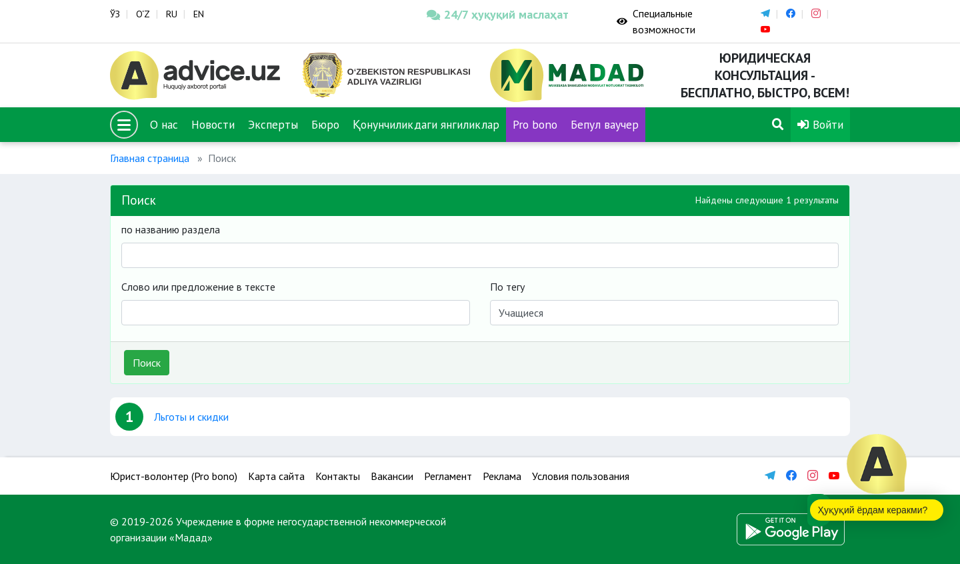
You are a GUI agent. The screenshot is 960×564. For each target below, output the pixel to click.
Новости (213, 124)
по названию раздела (170, 229)
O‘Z (143, 14)
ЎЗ (115, 14)
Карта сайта (276, 476)
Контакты (337, 476)
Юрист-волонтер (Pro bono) (173, 476)
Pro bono (535, 124)
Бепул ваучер (605, 124)
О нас (164, 124)
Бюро (325, 124)
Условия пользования (580, 476)
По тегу (507, 286)
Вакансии (392, 476)
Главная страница (149, 158)
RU (171, 14)
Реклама (502, 476)
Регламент (448, 476)
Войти (820, 124)
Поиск (147, 362)
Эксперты (273, 124)
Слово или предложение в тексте (198, 286)
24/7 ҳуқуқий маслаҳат (498, 14)
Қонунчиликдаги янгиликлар (426, 124)
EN (198, 14)
